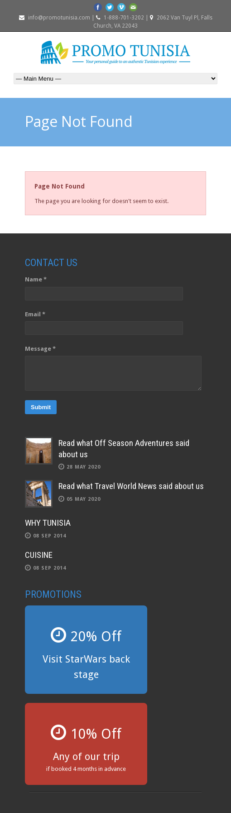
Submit (41, 407)
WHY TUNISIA (48, 523)
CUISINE (39, 555)
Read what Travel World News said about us (131, 486)
